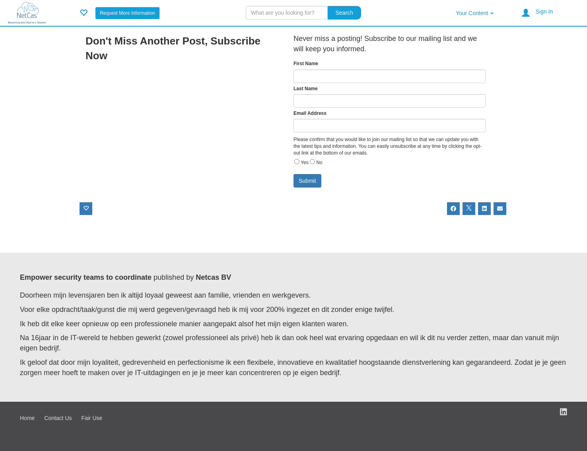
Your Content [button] (475, 13)
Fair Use (91, 418)
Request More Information (127, 13)
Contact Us (58, 418)
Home (27, 418)
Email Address (310, 113)
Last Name (306, 88)
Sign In (544, 11)
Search (344, 13)
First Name (306, 63)
